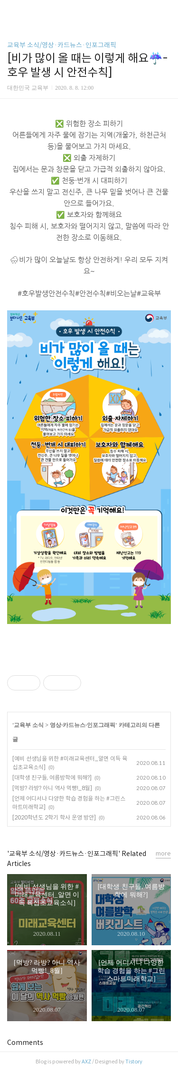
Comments (25, 1042)
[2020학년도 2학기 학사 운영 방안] (54, 817)
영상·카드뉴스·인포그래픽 (82, 725)
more (163, 853)
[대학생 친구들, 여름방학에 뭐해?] (52, 777)
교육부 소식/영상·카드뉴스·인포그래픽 (61, 45)
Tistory (133, 1061)
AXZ (86, 1061)
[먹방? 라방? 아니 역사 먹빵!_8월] (52, 788)
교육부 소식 (29, 725)
